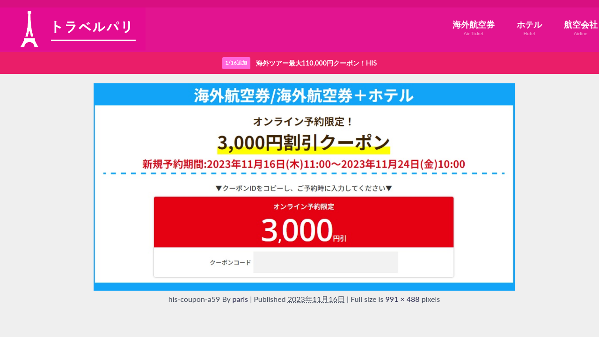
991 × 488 (402, 298)
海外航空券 (474, 28)
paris (240, 298)
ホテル (529, 28)
